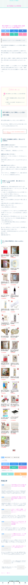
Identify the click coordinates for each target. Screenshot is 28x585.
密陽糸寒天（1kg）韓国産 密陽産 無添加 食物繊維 (15, 282)
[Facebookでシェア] (14, 30)
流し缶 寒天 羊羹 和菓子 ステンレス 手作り (14, 418)
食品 (2, 457)
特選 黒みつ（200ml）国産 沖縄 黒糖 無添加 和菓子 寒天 (14, 296)
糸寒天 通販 (16, 457)
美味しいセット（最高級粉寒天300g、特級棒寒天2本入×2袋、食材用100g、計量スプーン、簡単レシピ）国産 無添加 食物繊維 (5, 446)
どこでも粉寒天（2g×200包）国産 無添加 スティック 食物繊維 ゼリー (5, 269)
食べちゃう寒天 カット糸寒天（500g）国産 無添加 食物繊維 (15, 256)
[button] (22, 34)
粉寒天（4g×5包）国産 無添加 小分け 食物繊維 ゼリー (5, 391)
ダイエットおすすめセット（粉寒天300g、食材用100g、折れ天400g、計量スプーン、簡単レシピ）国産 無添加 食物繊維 (5, 433)
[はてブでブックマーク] (22, 30)
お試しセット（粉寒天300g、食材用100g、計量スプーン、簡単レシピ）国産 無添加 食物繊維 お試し (15, 405)
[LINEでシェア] (14, 34)
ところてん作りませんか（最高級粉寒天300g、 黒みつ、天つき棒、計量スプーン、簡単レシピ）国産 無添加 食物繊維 (5, 324)
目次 (12, 90)
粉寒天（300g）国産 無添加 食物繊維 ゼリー (5, 296)
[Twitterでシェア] (5, 30)
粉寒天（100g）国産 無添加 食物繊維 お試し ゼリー (5, 363)
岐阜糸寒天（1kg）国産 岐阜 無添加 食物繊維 (15, 269)
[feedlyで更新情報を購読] (7, 474)
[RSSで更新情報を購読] (20, 474)
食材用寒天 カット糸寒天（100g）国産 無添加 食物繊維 (15, 364)
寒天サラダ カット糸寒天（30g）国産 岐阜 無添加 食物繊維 (15, 391)
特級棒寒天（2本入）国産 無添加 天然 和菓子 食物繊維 (5, 310)
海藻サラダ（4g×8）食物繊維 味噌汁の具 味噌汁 (5, 377)
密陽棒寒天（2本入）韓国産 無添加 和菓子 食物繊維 (15, 377)
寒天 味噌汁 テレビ (9, 457)
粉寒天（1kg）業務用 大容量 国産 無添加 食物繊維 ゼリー (5, 256)
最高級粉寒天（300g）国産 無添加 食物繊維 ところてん (5, 283)
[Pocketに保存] (5, 34)
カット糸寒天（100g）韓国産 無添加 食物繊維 (5, 418)
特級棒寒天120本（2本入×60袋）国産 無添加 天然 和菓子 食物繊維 (15, 432)
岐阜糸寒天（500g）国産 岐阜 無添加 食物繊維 (5, 350)
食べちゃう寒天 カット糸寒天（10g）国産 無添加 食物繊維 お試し (15, 350)
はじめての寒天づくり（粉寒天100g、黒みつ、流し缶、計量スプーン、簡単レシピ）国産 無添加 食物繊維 (5, 406)
